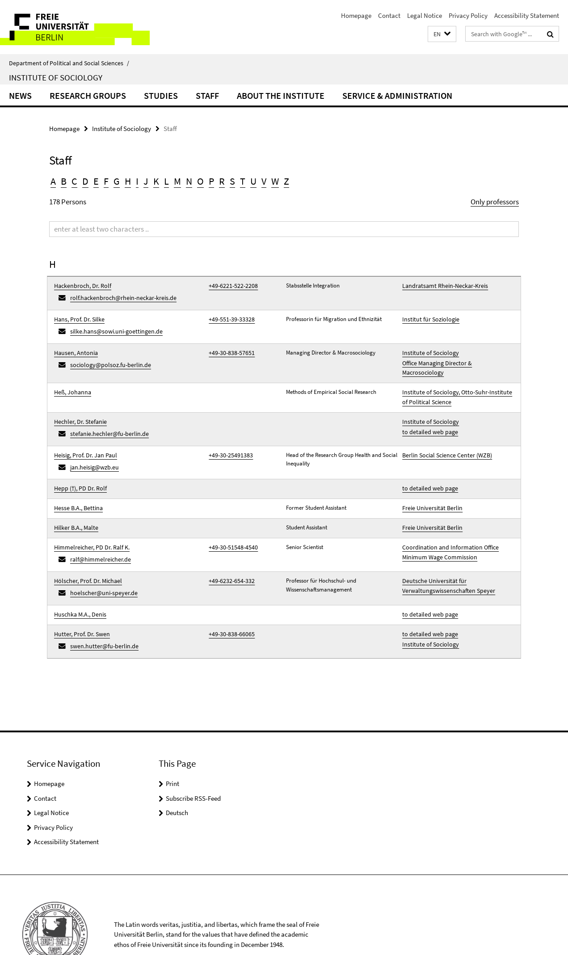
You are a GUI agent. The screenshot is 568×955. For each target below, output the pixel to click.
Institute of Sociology (55, 77)
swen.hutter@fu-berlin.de (100, 608)
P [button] (211, 181)
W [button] (275, 181)
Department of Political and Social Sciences (69, 63)
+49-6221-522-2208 (230, 285)
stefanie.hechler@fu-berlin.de (105, 414)
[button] (442, 34)
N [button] (189, 181)
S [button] (232, 181)
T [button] (242, 181)
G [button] (117, 181)
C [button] (74, 181)
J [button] (145, 181)
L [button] (166, 181)
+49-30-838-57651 (229, 346)
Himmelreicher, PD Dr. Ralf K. (89, 519)
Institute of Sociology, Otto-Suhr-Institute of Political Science (454, 381)
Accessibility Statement (526, 15)
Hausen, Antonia (73, 346)
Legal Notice (424, 15)
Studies (161, 95)
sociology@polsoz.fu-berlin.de (106, 357)
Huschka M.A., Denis (77, 579)
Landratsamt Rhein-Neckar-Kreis (441, 285)
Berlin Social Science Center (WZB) (443, 434)
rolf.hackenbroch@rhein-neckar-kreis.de (118, 296)
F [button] (106, 181)
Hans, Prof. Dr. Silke (77, 316)
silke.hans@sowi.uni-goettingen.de (111, 326)
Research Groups (88, 95)
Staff (207, 95)
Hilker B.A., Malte (74, 500)
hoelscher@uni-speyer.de (100, 559)
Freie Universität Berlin (429, 482)
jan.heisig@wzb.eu (92, 444)
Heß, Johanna (71, 376)
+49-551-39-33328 (229, 316)
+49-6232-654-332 (229, 549)
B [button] (64, 181)
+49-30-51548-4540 (230, 519)
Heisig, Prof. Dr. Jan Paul (83, 434)
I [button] (137, 181)
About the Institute (280, 95)
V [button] (263, 181)
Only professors (495, 202)
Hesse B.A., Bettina (76, 482)
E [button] (96, 181)
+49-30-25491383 (228, 434)
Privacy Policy (468, 15)
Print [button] (172, 744)
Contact (389, 15)
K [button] (156, 181)
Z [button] (286, 181)
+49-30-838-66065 (229, 597)
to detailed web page (427, 412)
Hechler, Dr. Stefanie (78, 403)
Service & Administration (397, 95)
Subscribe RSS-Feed (193, 759)
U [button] (253, 181)
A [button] (53, 181)
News (20, 95)
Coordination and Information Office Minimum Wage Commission (446, 523)
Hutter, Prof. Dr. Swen (79, 597)
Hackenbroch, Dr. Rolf (80, 285)
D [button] (85, 181)
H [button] (128, 181)
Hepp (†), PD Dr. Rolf (78, 464)
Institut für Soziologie (428, 316)
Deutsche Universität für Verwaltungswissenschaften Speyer (444, 553)
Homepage (356, 15)
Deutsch (177, 773)
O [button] (200, 181)
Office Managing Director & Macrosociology (454, 355)
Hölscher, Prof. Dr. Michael (85, 549)
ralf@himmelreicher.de (98, 529)
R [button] (222, 181)
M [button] (177, 181)
